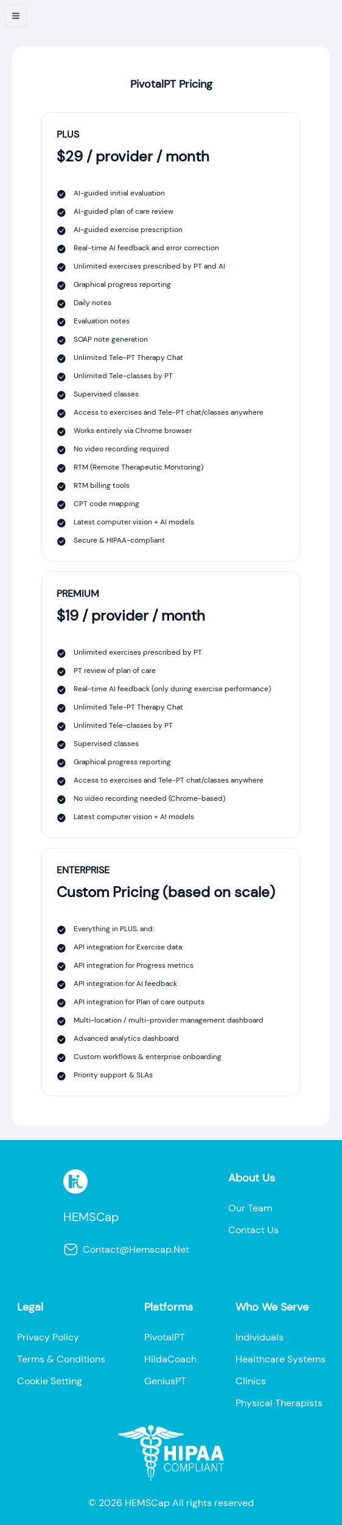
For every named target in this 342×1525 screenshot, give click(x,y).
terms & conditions (61, 1359)
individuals (260, 1337)
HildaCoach (170, 1359)
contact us (253, 1230)
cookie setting (49, 1381)
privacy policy (48, 1337)
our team (250, 1208)
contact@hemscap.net (126, 1249)
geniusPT (165, 1381)
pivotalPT (164, 1337)
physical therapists (279, 1402)
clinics (251, 1381)
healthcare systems (281, 1359)
